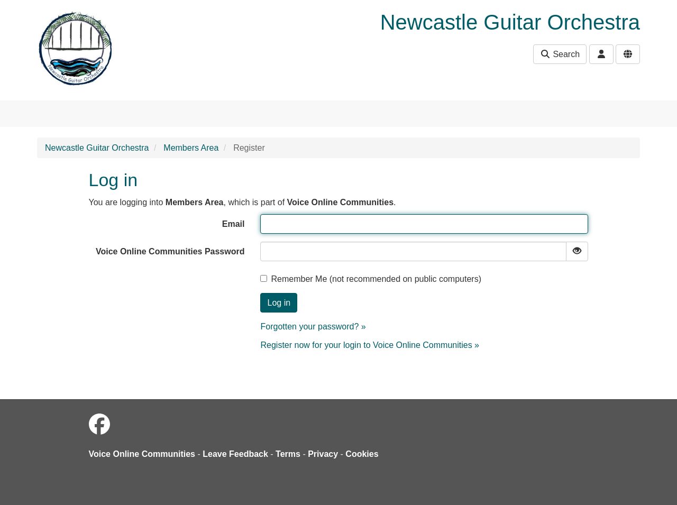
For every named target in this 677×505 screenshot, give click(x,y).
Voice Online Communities (142, 453)
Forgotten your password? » (312, 326)
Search (560, 54)
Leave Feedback (235, 453)
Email (233, 223)
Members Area (190, 147)
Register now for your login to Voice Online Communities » (369, 345)
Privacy (323, 453)
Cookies (361, 453)
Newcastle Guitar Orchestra (97, 147)
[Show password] (577, 251)
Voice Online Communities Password (170, 251)
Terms (288, 453)
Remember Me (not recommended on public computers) (370, 278)
